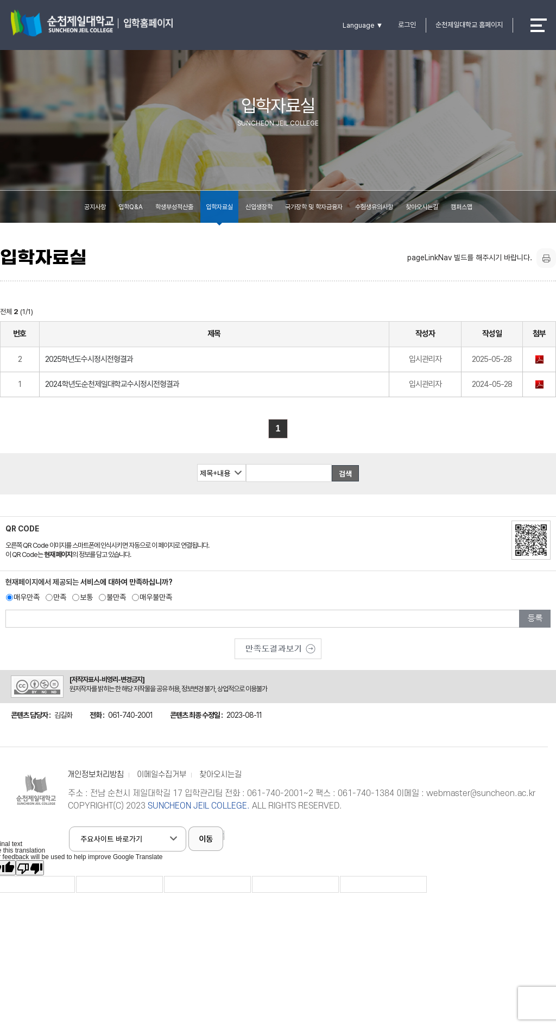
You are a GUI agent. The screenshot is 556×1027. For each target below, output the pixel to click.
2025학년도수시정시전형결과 (89, 359)
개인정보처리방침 (95, 774)
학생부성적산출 (174, 207)
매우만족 (27, 597)
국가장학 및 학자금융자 (314, 207)
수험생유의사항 (374, 207)
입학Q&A (130, 207)
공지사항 (95, 207)
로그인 (407, 25)
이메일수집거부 (161, 774)
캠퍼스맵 (461, 207)
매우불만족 (156, 597)
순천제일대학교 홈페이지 (469, 25)
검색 (345, 473)
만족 (59, 597)
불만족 (116, 597)
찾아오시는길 (422, 207)
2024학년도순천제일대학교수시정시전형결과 (112, 384)
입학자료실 (219, 207)
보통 (86, 597)
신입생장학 (259, 207)
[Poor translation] (30, 867)
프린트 (546, 258)
